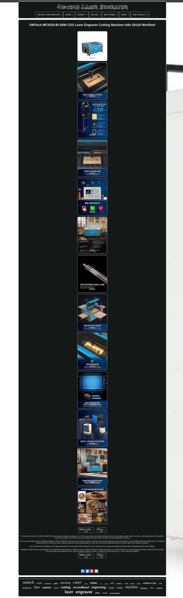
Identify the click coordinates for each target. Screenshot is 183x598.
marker (46, 587)
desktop (143, 588)
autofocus (26, 587)
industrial (149, 583)
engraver (84, 592)
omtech (28, 582)
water (39, 582)
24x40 (104, 593)
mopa (139, 583)
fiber (37, 587)
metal (56, 588)
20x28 (86, 584)
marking (65, 582)
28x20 (106, 584)
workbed (159, 588)
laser (69, 592)
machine (131, 587)
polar (56, 583)
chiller (93, 582)
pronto (132, 583)
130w (151, 588)
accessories (115, 593)
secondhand (81, 587)
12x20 (111, 588)
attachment (48, 583)
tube (160, 583)
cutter (77, 582)
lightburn (119, 583)
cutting (66, 587)
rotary (120, 587)
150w (101, 584)
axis (112, 583)
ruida (126, 583)
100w (97, 593)
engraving (98, 587)
